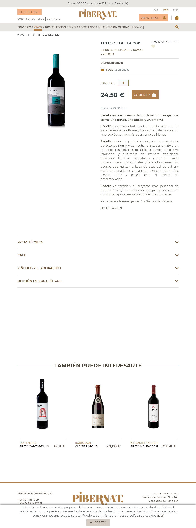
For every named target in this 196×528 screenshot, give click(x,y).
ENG (176, 10)
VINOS (20, 35)
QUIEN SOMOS (26, 19)
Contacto (54, 19)
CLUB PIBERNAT (29, 12)
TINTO (31, 35)
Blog (40, 19)
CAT (155, 10)
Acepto (98, 522)
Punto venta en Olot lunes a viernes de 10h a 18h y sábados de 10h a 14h (160, 497)
